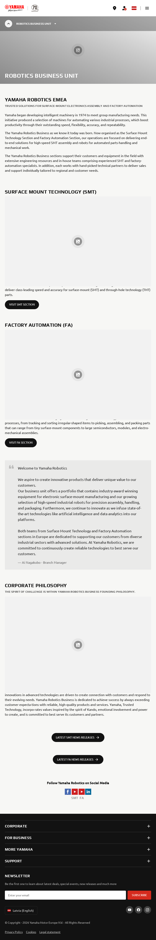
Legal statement (50, 932)
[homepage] (14, 8)
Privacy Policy (14, 932)
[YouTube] (129, 909)
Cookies (31, 932)
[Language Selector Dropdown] (134, 8)
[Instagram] (147, 909)
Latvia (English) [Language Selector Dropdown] (20, 910)
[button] (147, 8)
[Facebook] (138, 909)
